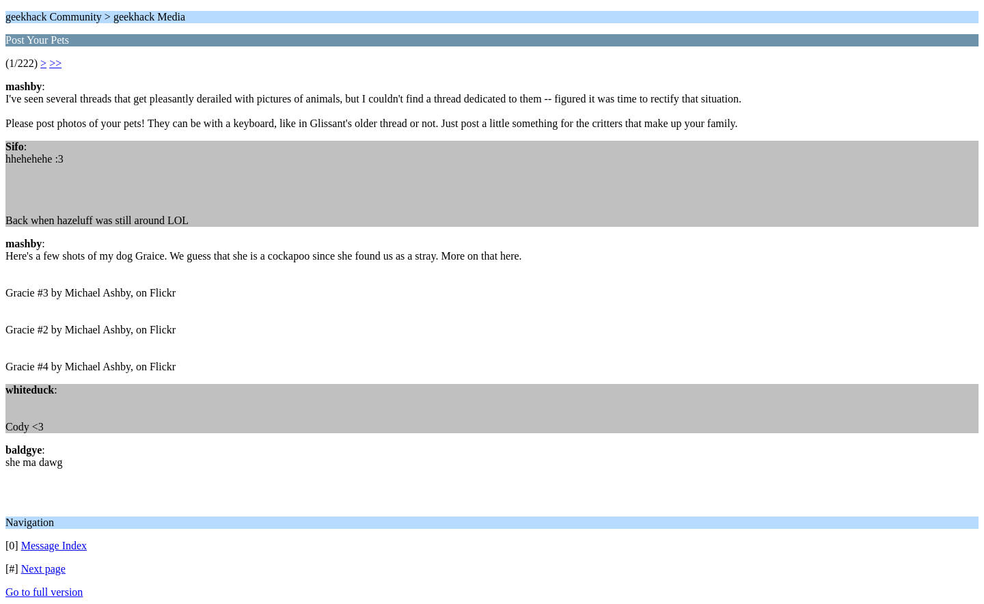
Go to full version (44, 592)
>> (55, 63)
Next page (43, 569)
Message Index (54, 545)
